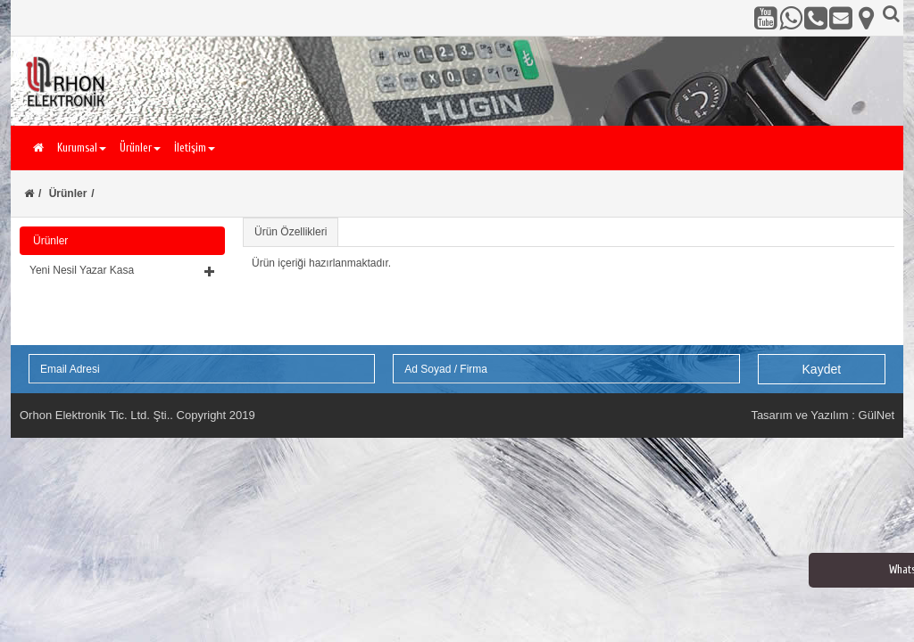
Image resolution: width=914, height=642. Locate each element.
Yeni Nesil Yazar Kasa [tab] (122, 270)
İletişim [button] (194, 147)
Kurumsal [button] (81, 147)
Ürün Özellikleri (290, 232)
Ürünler (68, 193)
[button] (122, 270)
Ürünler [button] (140, 147)
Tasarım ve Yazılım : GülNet (822, 415)
